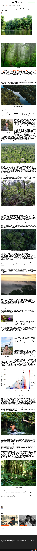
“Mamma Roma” (21, 526)
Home (2, 5)
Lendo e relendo (6, 5)
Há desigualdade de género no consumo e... (7, 526)
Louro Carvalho (5, 12)
